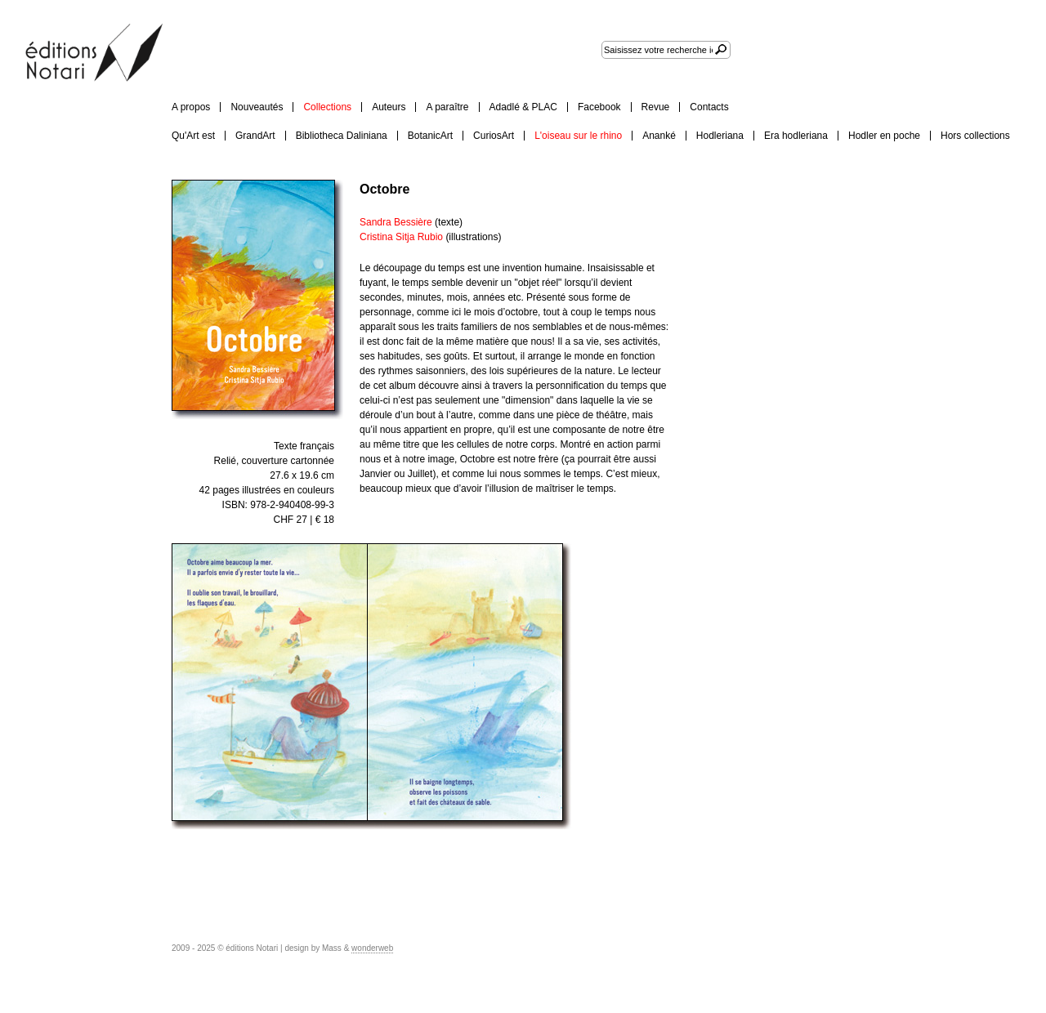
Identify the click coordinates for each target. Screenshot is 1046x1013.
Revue (655, 107)
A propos (191, 107)
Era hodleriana (796, 136)
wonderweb (372, 948)
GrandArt (255, 136)
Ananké (659, 136)
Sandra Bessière (397, 222)
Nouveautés (256, 107)
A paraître (447, 107)
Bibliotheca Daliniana (341, 136)
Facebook (599, 107)
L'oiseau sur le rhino (578, 136)
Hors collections (975, 136)
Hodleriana (720, 136)
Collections (327, 107)
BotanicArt (430, 136)
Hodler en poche (884, 136)
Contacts (709, 107)
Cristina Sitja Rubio (402, 237)
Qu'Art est (193, 136)
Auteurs (388, 107)
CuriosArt (493, 136)
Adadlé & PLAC (523, 107)
